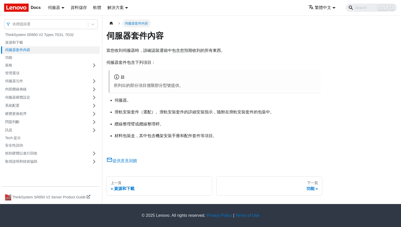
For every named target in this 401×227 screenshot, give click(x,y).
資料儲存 (79, 7)
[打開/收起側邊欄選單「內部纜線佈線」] (94, 89)
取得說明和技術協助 (21, 161)
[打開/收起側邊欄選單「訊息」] (94, 130)
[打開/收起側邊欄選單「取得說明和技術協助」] (94, 162)
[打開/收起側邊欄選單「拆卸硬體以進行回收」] (94, 153)
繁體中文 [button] (319, 7)
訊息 (8, 130)
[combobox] (13, 24)
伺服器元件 (14, 81)
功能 (8, 57)
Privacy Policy (219, 215)
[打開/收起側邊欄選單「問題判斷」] (94, 122)
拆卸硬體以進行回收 (21, 153)
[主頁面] (111, 23)
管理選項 (12, 73)
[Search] (371, 8)
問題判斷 (12, 122)
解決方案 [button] (115, 7)
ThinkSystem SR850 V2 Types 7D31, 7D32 (39, 35)
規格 (8, 65)
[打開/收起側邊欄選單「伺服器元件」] (94, 81)
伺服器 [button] (54, 7)
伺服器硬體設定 (17, 97)
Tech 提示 (13, 138)
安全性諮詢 (14, 145)
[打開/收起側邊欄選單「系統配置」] (94, 106)
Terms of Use (247, 215)
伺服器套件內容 (17, 50)
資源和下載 (14, 42)
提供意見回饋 (121, 161)
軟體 (97, 7)
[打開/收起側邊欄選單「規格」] (94, 65)
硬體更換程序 (16, 114)
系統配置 (12, 105)
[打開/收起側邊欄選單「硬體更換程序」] (94, 114)
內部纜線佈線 (16, 89)
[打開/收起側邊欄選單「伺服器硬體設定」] (94, 97)
